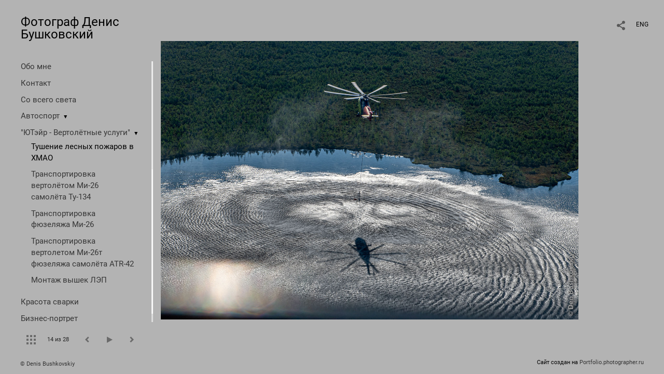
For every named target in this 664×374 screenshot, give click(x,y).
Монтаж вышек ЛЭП (69, 280)
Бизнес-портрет (49, 318)
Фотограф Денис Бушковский (70, 28)
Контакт (36, 83)
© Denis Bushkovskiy (47, 363)
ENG (642, 24)
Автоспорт (40, 116)
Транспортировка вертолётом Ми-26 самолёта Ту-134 (65, 185)
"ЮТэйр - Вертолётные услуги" (75, 132)
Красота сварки (50, 301)
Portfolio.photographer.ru (611, 362)
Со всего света (48, 99)
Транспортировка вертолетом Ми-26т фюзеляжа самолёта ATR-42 (82, 252)
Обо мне (36, 66)
